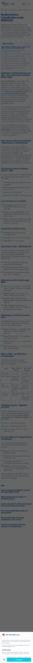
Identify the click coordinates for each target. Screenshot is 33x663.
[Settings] (4, 660)
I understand (19, 659)
